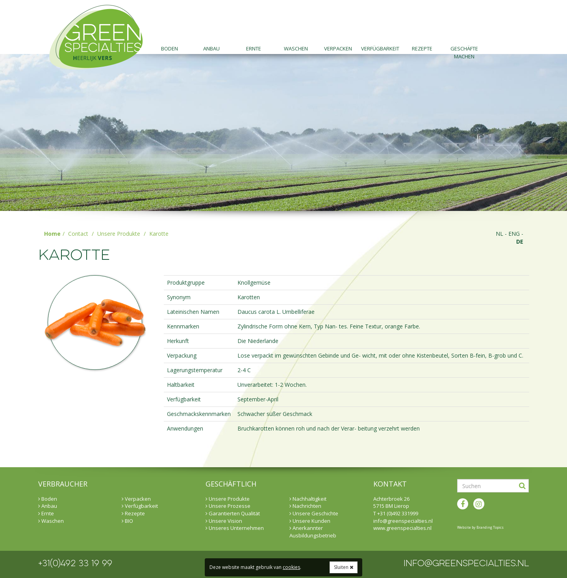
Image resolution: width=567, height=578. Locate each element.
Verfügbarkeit (380, 48)
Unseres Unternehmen (235, 527)
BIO (127, 520)
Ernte (253, 48)
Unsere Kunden (309, 520)
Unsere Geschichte (313, 513)
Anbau (211, 48)
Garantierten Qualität (233, 513)
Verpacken (338, 48)
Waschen (296, 48)
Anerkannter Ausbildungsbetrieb (312, 531)
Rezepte (422, 48)
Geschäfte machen (464, 49)
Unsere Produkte (118, 233)
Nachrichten (305, 505)
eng (514, 233)
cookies (291, 567)
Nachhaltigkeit (307, 498)
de (519, 241)
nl (499, 233)
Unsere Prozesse (228, 505)
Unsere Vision (224, 520)
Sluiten (343, 567)
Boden (169, 48)
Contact (78, 233)
